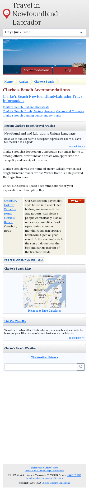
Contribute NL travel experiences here (44, 469)
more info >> (77, 146)
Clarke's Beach (44, 81)
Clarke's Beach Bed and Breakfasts (26, 107)
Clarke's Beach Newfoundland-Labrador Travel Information (43, 98)
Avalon (23, 81)
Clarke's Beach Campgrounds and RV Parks (32, 115)
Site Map (58, 478)
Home (8, 81)
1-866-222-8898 (74, 475)
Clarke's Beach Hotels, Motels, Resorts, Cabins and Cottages (43, 111)
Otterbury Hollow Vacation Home (10, 207)
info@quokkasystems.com (39, 478)
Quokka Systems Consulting (56, 483)
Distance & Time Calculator (44, 310)
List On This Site (15, 321)
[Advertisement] (44, 417)
